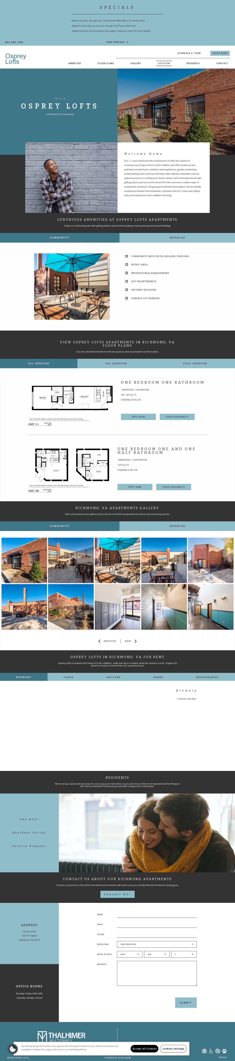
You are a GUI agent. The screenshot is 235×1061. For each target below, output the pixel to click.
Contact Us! (117, 894)
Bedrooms (103, 944)
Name (100, 914)
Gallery (136, 63)
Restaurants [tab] (207, 677)
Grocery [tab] (113, 677)
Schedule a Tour (189, 53)
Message (102, 964)
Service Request (29, 846)
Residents (193, 63)
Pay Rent (29, 819)
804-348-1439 (14, 42)
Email (100, 924)
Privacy (223, 1057)
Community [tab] (60, 237)
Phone (100, 934)
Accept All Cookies (144, 1048)
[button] (12, 1049)
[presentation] (134, 1002)
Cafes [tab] (69, 677)
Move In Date (104, 954)
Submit (186, 1002)
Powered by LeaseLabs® (117, 1058)
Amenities (74, 63)
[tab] (38, 363)
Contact (222, 63)
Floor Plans (106, 63)
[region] (101, 1049)
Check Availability (177, 416)
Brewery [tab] (23, 677)
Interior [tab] (177, 237)
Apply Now (220, 53)
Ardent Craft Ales (187, 699)
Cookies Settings (173, 1048)
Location (164, 63)
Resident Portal (29, 832)
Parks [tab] (158, 677)
